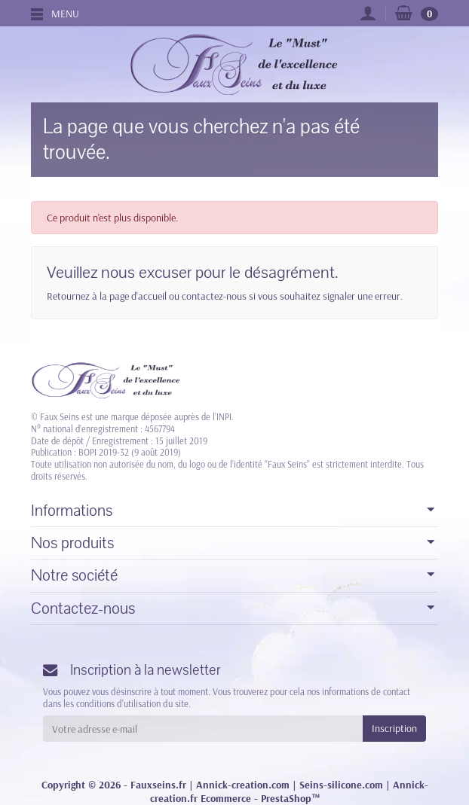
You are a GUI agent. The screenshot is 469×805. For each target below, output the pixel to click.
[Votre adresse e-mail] (203, 728)
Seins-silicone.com (341, 784)
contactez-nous (214, 296)
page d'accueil (138, 296)
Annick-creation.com (243, 784)
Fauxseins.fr (158, 784)
